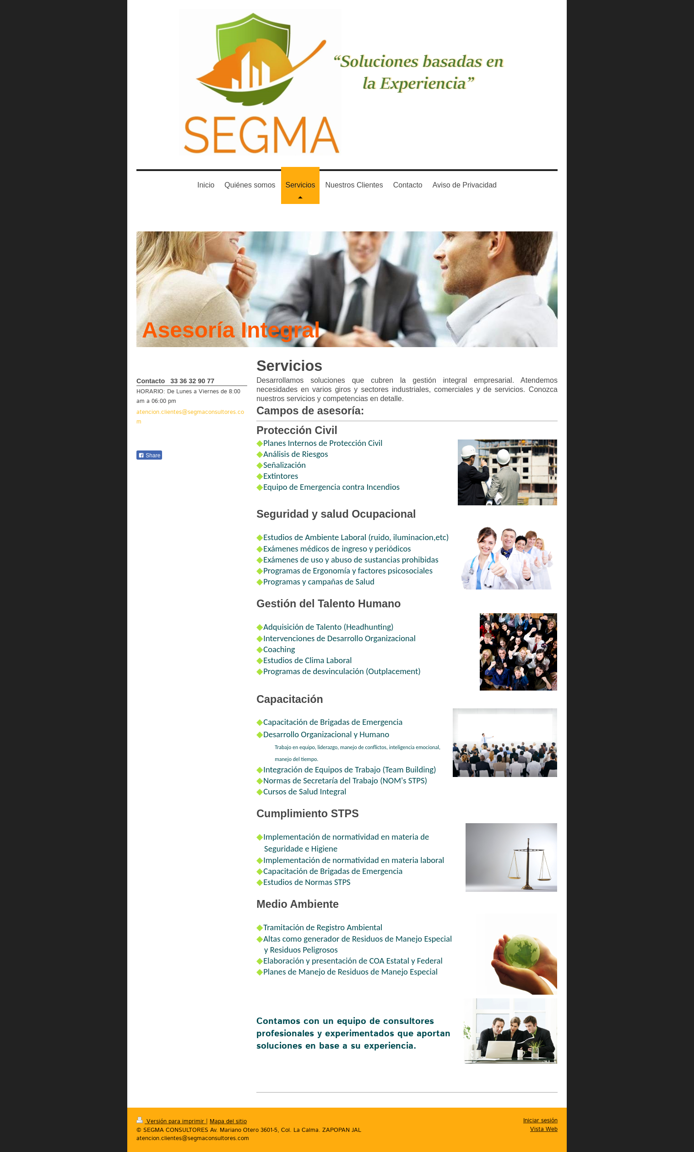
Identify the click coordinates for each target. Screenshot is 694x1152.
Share (149, 455)
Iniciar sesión (540, 1120)
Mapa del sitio (228, 1121)
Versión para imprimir (171, 1121)
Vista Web (544, 1129)
